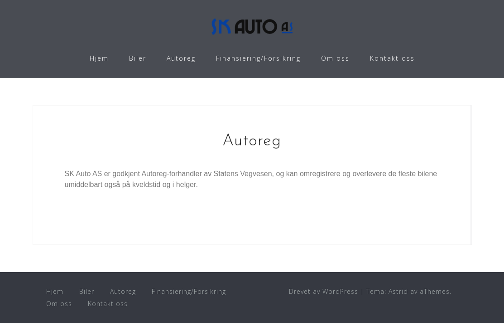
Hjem (99, 58)
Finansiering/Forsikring (258, 58)
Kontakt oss (392, 58)
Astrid (398, 291)
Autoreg (181, 58)
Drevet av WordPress (323, 291)
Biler (137, 58)
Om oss (335, 58)
